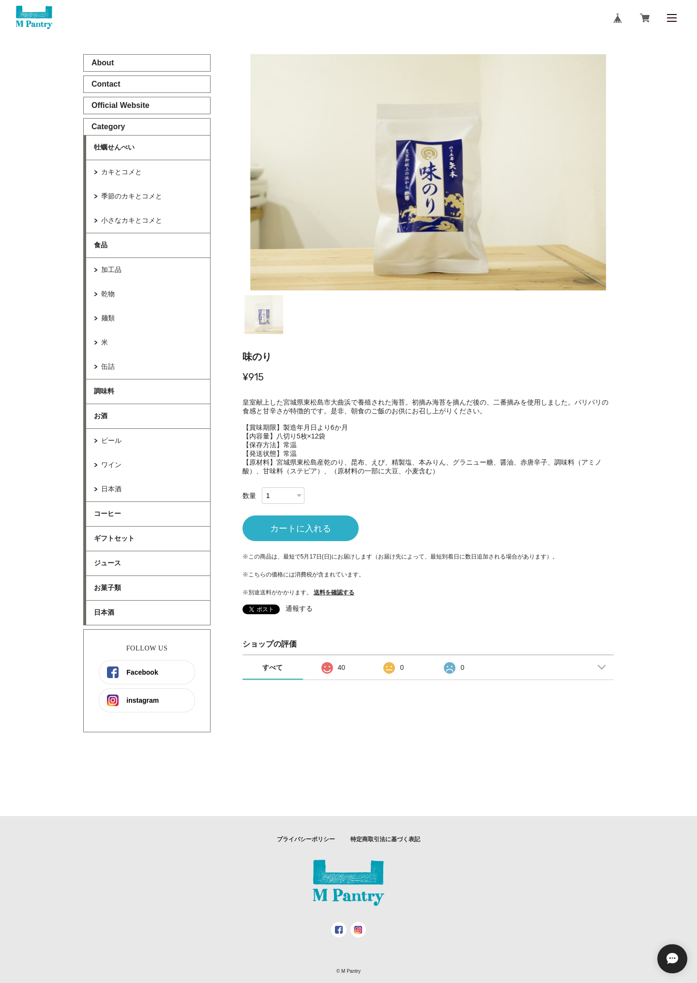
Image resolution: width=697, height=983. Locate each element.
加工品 (111, 269)
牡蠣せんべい (114, 147)
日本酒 (111, 489)
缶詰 (108, 366)
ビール (111, 440)
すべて (272, 667)
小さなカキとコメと (131, 220)
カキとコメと (121, 172)
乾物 (108, 294)
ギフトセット (114, 538)
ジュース (107, 563)
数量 (249, 495)
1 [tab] (263, 314)
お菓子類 (107, 587)
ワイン (111, 465)
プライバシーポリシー (306, 839)
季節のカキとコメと (131, 196)
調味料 (104, 391)
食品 (100, 245)
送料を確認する (334, 592)
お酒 (100, 416)
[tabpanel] (428, 172)
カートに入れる (300, 528)
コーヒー (107, 513)
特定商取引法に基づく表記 (385, 839)
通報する (299, 608)
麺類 (108, 318)
